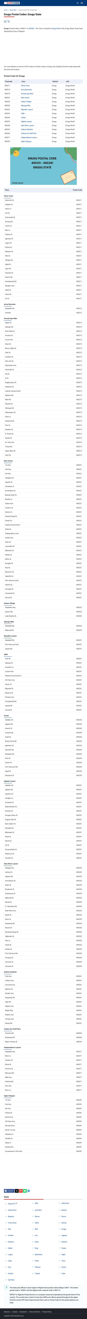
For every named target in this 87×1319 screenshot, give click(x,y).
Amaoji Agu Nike (27, 94)
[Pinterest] (21, 1191)
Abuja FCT (12, 1204)
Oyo (9, 1267)
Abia (36, 1203)
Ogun (10, 1261)
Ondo (37, 1261)
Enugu (64, 1229)
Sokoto (10, 1273)
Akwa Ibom (12, 1210)
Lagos (10, 1255)
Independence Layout (29, 137)
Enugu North (56, 29)
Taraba (37, 1273)
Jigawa (64, 1235)
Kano (37, 1242)
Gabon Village (26, 102)
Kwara (64, 1248)
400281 (32, 29)
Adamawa (65, 1203)
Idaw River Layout (27, 125)
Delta (37, 1223)
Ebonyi (64, 1223)
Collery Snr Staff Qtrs (29, 133)
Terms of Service (34, 1312)
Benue (37, 1216)
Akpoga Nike (25, 106)
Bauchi (64, 1210)
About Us (7, 1312)
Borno (64, 1216)
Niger (63, 1255)
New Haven (25, 98)
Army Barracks (26, 90)
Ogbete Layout (26, 122)
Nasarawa (38, 1255)
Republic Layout (27, 110)
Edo (9, 1229)
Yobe (63, 1273)
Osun (63, 1261)
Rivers (64, 1267)
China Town (25, 86)
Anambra (38, 1210)
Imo (36, 1235)
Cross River (12, 1223)
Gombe (11, 1235)
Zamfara (11, 1280)
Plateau (37, 1267)
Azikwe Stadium (27, 129)
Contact (14, 1312)
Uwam (23, 118)
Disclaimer (23, 1312)
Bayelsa (11, 1216)
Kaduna (11, 1242)
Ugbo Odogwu (26, 141)
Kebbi (10, 1248)
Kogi (36, 1248)
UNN (22, 113)
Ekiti (36, 1229)
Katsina (64, 1242)
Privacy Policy (46, 1312)
